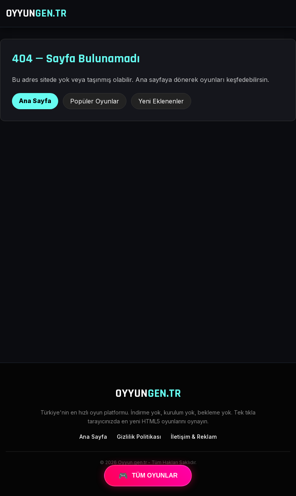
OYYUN (36, 13)
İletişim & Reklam (194, 436)
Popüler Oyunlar (94, 101)
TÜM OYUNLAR (148, 475)
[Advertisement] (148, 293)
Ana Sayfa (35, 101)
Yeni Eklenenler (161, 101)
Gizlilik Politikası (139, 436)
